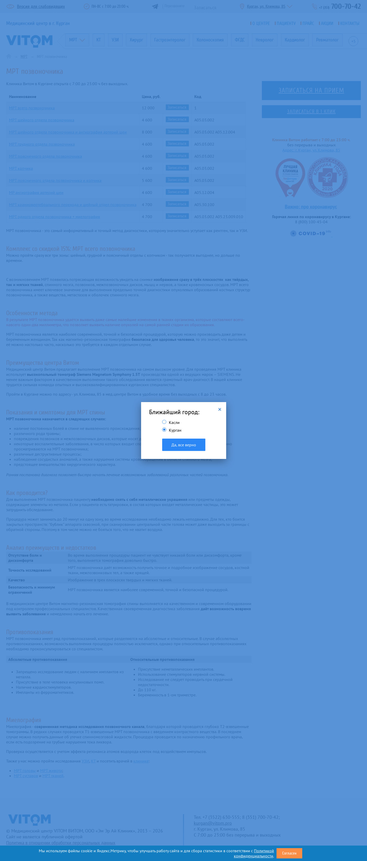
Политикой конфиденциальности (254, 853)
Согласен (289, 853)
